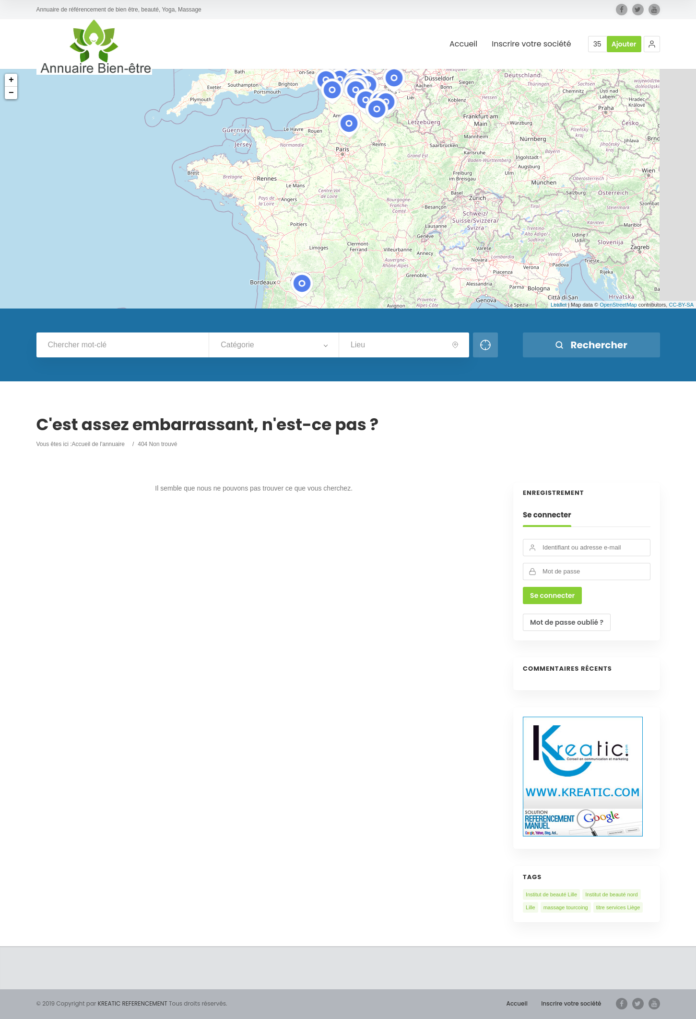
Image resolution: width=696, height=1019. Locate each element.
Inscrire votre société (531, 44)
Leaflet (558, 305)
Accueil (463, 44)
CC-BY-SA (681, 305)
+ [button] (11, 80)
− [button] (11, 93)
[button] (652, 44)
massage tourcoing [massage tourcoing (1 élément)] (565, 907)
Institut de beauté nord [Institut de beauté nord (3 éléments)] (611, 894)
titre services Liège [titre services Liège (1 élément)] (618, 907)
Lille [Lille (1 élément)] (530, 907)
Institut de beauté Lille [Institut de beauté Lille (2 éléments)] (551, 894)
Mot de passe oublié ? (566, 622)
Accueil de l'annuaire (98, 444)
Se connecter (547, 515)
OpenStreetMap (618, 305)
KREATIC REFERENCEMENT (131, 1003)
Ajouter (624, 44)
